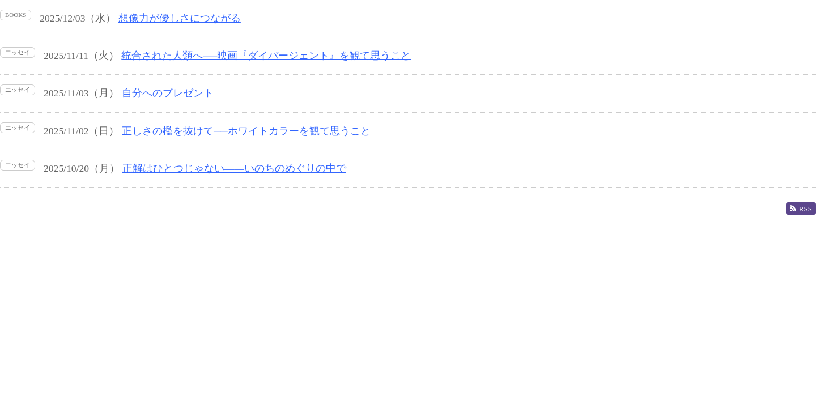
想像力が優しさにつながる (179, 18)
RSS (801, 209)
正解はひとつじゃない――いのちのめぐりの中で (234, 168)
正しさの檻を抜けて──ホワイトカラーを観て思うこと (246, 131)
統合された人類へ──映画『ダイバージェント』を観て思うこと (266, 55)
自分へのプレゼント (168, 93)
